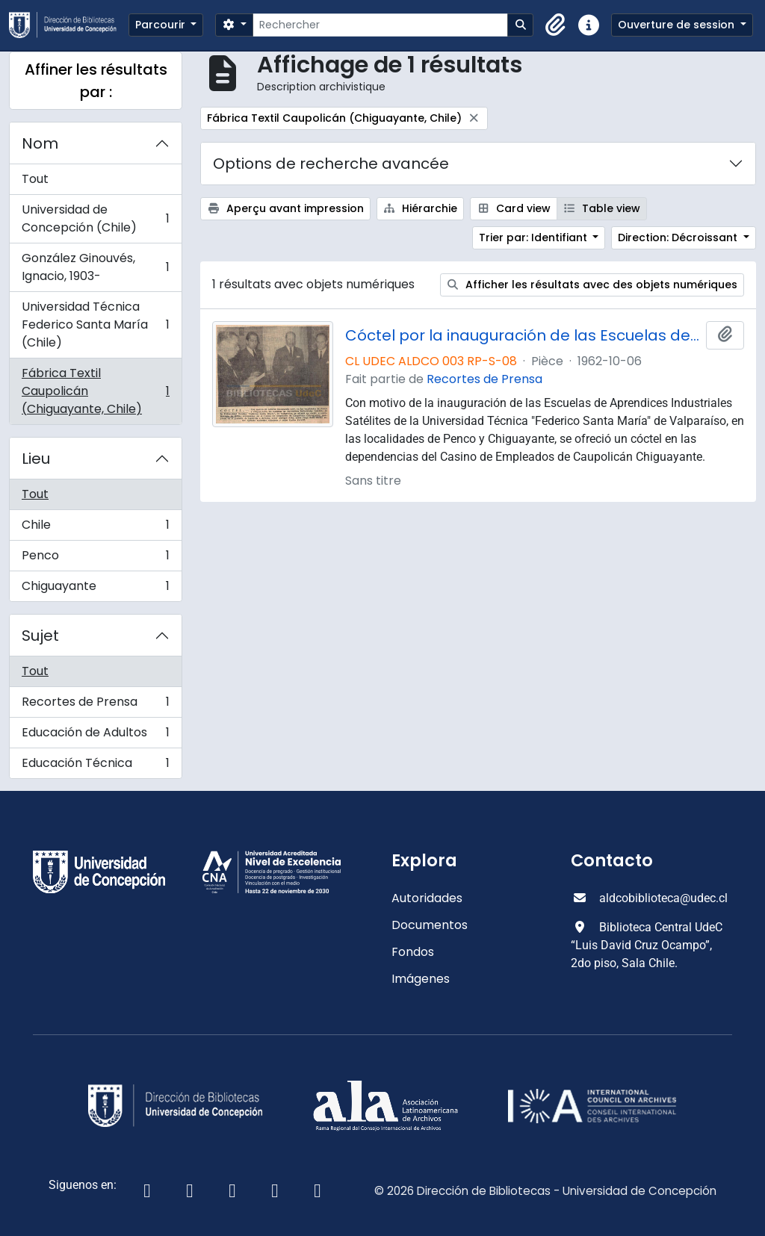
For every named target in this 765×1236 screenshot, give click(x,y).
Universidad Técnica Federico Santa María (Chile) (95, 324)
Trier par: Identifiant (534, 237)
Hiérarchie (420, 208)
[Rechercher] (380, 25)
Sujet (40, 635)
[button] (555, 25)
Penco (95, 559)
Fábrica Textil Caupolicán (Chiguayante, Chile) (95, 390)
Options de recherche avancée (331, 163)
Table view (602, 208)
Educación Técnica (95, 766)
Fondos (412, 951)
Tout (35, 178)
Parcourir (161, 24)
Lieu (36, 458)
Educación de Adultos (95, 736)
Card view (514, 208)
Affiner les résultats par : (96, 80)
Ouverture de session (677, 24)
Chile (95, 528)
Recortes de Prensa (95, 705)
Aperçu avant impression (285, 208)
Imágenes (420, 978)
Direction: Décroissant (679, 237)
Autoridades (426, 898)
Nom (40, 143)
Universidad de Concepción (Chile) (95, 218)
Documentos (429, 925)
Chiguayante (95, 589)
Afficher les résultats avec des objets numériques (592, 284)
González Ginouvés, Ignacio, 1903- (95, 267)
